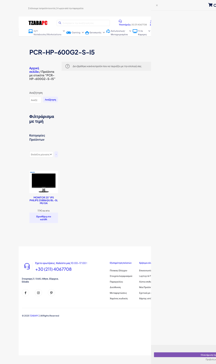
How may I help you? (198, 358)
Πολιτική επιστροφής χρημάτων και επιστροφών (179, 290)
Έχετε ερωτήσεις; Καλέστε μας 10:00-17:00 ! (66, 263)
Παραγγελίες (116, 281)
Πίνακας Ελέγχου (118, 270)
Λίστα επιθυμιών (147, 281)
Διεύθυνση (115, 287)
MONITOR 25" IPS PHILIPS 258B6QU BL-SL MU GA (44, 200)
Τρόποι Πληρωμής (177, 299)
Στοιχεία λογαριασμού (121, 275)
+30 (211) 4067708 (56, 270)
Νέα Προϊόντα (146, 287)
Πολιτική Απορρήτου (179, 275)
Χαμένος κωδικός (119, 298)
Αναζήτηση (36, 92)
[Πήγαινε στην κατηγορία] (56, 154)
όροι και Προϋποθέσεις (180, 281)
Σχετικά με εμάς (147, 292)
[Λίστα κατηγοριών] (41, 154)
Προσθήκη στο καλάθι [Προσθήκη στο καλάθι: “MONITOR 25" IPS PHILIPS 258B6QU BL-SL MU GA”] (43, 218)
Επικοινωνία (145, 270)
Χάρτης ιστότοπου (148, 298)
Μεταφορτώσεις (118, 292)
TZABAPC (34, 315)
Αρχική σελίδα (34, 69)
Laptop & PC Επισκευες (151, 275)
